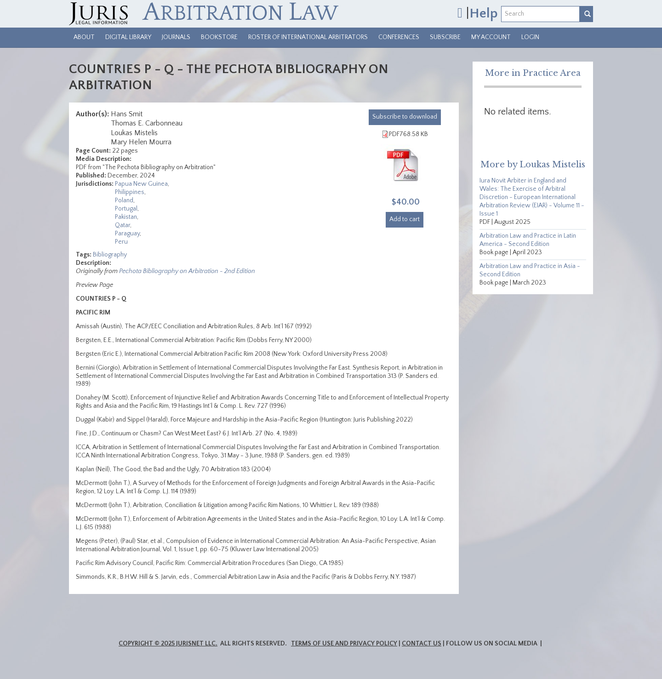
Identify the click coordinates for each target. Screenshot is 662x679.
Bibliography (110, 254)
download (404, 116)
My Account (491, 37)
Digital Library (128, 37)
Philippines (129, 192)
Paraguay (127, 233)
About (84, 37)
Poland (124, 200)
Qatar (122, 225)
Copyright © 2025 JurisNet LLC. (168, 643)
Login (530, 37)
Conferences (398, 37)
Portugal (126, 208)
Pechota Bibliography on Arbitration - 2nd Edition (187, 271)
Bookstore (219, 37)
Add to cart (404, 219)
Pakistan (126, 217)
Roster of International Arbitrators (308, 37)
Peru (121, 241)
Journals (176, 37)
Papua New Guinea (141, 184)
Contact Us (421, 643)
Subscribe (445, 37)
